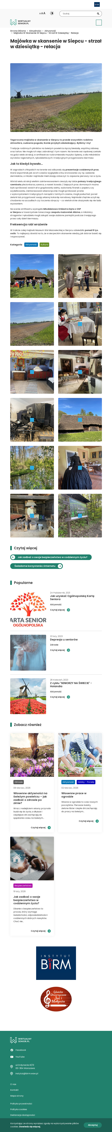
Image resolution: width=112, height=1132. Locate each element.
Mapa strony (17, 1095)
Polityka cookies (18, 1109)
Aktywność (50, 30)
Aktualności (35, 30)
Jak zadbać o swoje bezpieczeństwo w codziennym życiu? (52, 557)
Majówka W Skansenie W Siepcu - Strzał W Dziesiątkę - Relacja (46, 33)
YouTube (20, 1056)
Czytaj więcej (57, 609)
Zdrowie (54, 644)
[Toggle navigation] (99, 22)
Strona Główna (18, 30)
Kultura (44, 244)
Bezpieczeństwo (22, 885)
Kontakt (14, 1090)
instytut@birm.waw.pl (27, 1073)
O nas (13, 1084)
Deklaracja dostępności (22, 1115)
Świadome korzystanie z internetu (34, 566)
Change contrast (52, 13)
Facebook (21, 1050)
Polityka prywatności (21, 1103)
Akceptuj (93, 1125)
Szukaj (98, 13)
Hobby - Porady (86, 782)
